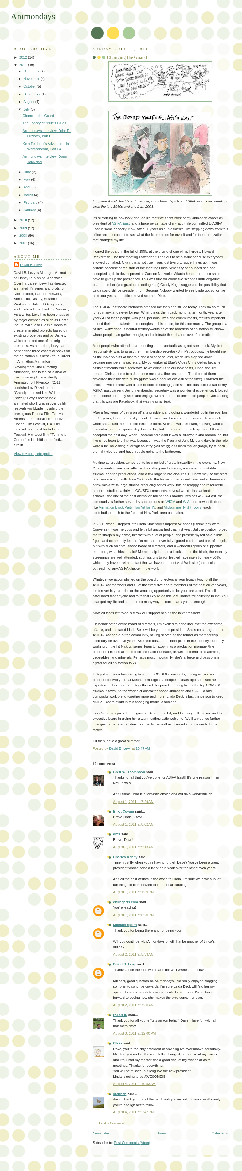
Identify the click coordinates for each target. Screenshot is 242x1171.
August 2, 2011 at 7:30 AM (133, 1005)
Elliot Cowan (123, 811)
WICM (170, 501)
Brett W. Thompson (129, 772)
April (27, 187)
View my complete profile (33, 454)
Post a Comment (112, 1123)
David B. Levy (124, 964)
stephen (119, 1094)
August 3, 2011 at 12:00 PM (134, 1033)
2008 (23, 235)
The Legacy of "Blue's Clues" (45, 123)
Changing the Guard (38, 115)
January (30, 210)
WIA (186, 501)
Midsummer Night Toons (182, 507)
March (28, 195)
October (30, 86)
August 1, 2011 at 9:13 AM (133, 847)
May (27, 179)
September (32, 94)
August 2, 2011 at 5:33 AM (133, 954)
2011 (23, 65)
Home (161, 1133)
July (27, 109)
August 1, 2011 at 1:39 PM (133, 892)
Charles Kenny (125, 857)
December (31, 71)
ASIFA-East (121, 223)
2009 (23, 228)
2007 (23, 243)
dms (116, 834)
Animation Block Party (115, 507)
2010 (23, 220)
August (29, 102)
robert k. (120, 1015)
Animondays (33, 16)
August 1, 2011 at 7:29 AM (133, 802)
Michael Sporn (125, 925)
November (31, 79)
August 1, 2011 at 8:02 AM (133, 824)
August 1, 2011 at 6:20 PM (133, 915)
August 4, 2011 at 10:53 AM (134, 1084)
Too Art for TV (144, 507)
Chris (117, 1043)
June (27, 172)
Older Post (220, 1133)
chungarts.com (125, 902)
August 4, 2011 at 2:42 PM (133, 1112)
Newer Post (102, 1133)
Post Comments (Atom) (132, 1143)
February (30, 202)
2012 (23, 57)
